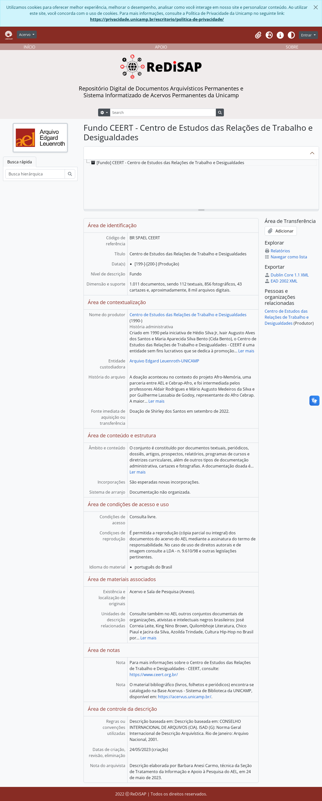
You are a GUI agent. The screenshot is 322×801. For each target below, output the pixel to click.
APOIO (161, 47)
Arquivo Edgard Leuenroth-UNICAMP (164, 361)
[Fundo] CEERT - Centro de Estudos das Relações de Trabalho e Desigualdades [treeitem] (167, 163)
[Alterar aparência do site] (291, 35)
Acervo (25, 34)
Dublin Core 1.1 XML (287, 275)
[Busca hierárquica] (35, 174)
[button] (258, 35)
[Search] (163, 112)
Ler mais (246, 351)
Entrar (307, 35)
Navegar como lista (286, 257)
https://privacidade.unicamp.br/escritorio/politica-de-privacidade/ (157, 19)
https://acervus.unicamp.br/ (184, 696)
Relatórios (277, 251)
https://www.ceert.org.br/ (154, 674)
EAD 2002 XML (281, 281)
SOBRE (292, 47)
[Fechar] (316, 7)
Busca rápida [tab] (19, 162)
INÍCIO (29, 47)
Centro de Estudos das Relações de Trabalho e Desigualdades (188, 314)
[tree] (201, 185)
